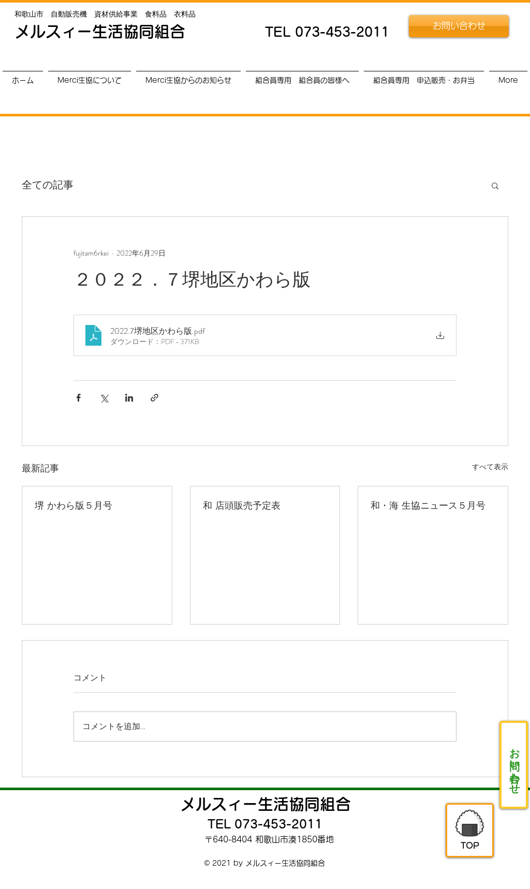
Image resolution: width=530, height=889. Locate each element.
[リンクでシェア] (154, 398)
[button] (495, 185)
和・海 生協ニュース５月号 (428, 505)
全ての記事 (47, 185)
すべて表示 (490, 467)
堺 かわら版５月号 (73, 505)
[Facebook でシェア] (78, 398)
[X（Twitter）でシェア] (104, 398)
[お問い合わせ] (459, 26)
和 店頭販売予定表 (242, 505)
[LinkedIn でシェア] (129, 398)
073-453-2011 (342, 31)
